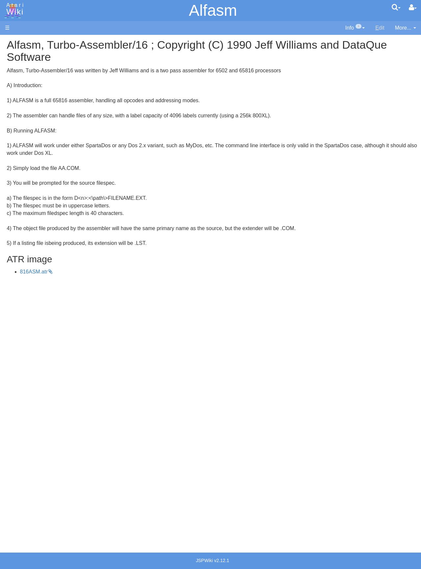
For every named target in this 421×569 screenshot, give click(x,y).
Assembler (30, 168)
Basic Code (31, 322)
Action (25, 161)
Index (11, 142)
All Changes (19, 120)
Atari (13, 9)
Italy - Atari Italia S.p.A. (44, 451)
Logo (24, 221)
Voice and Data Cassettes (35, 350)
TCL (23, 266)
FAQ (10, 131)
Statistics (15, 507)
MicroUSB (17, 109)
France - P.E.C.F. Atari (44, 428)
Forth (24, 191)
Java (23, 206)
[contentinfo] (355, 28)
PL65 (24, 251)
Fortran (26, 199)
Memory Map (20, 86)
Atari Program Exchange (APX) (41, 361)
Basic (24, 176)
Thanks (13, 492)
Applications (19, 76)
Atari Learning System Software (42, 372)
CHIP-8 (26, 281)
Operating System (39, 299)
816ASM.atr (122, 271)
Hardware (16, 53)
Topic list (15, 98)
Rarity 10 (15, 499)
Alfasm (213, 10)
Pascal (26, 236)
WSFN (26, 273)
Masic (25, 228)
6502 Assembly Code (43, 315)
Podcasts (16, 402)
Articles (13, 42)
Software (15, 64)
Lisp (23, 213)
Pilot (23, 244)
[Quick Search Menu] (396, 7)
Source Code (33, 307)
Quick (25, 258)
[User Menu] (413, 7)
